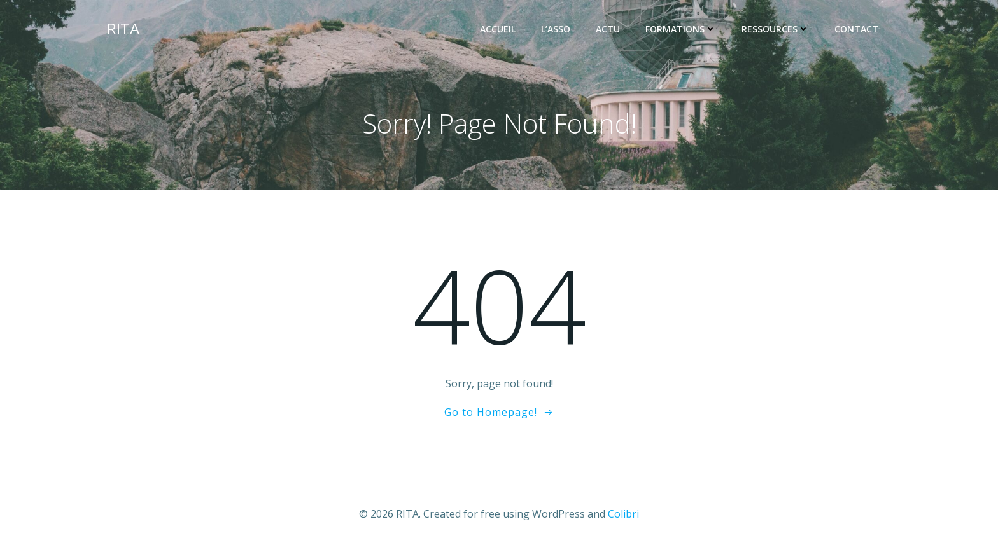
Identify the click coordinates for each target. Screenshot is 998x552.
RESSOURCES (775, 29)
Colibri (623, 514)
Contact (856, 29)
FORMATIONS (680, 29)
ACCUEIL (498, 29)
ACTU (608, 29)
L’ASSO (555, 29)
